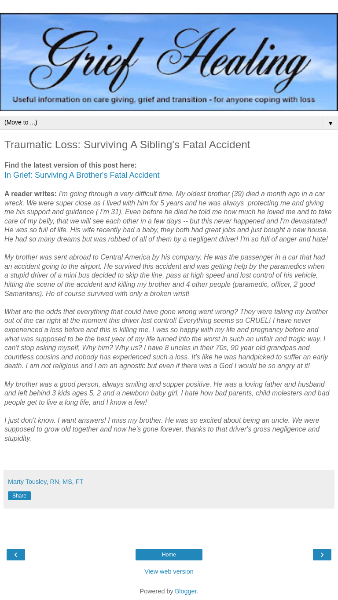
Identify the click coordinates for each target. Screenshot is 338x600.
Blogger (186, 591)
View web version (169, 571)
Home (169, 555)
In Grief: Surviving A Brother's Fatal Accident (82, 175)
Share (19, 496)
